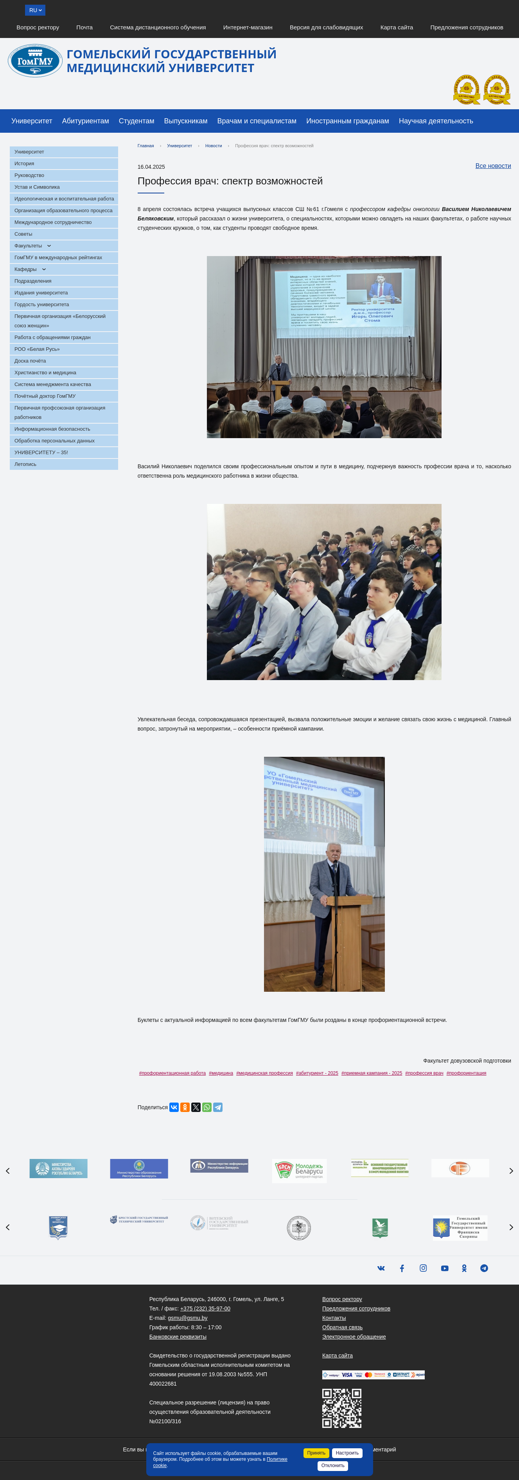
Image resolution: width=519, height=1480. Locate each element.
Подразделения (33, 281)
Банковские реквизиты (178, 1337)
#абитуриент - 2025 (317, 1073)
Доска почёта (30, 361)
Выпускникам (186, 121)
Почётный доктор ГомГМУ (44, 396)
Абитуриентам (85, 121)
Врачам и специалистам (257, 121)
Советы (23, 234)
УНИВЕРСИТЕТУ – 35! (41, 452)
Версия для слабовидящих (326, 27)
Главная (146, 145)
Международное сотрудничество (53, 222)
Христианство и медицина (45, 372)
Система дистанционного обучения (158, 27)
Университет (31, 121)
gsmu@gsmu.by (187, 1318)
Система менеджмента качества (52, 384)
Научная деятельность (436, 121)
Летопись (25, 464)
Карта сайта (397, 27)
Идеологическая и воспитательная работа (64, 199)
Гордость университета (41, 304)
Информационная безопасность (52, 429)
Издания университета (41, 293)
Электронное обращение (354, 1337)
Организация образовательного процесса (63, 210)
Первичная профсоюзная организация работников (59, 412)
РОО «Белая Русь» (37, 349)
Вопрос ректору (37, 27)
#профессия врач (424, 1073)
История (24, 163)
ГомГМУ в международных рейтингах (58, 257)
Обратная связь (342, 1327)
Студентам (136, 121)
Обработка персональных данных (54, 441)
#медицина (221, 1073)
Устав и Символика (37, 187)
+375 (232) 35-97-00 (205, 1308)
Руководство (29, 175)
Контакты (334, 1318)
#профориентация (467, 1073)
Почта (84, 27)
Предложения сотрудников (467, 27)
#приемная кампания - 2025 (371, 1073)
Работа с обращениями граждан (52, 337)
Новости (213, 145)
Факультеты (28, 246)
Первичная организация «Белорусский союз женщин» (60, 320)
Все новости (489, 166)
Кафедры (25, 269)
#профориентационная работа (172, 1073)
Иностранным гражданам (347, 121)
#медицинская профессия (264, 1073)
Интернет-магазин (248, 27)
